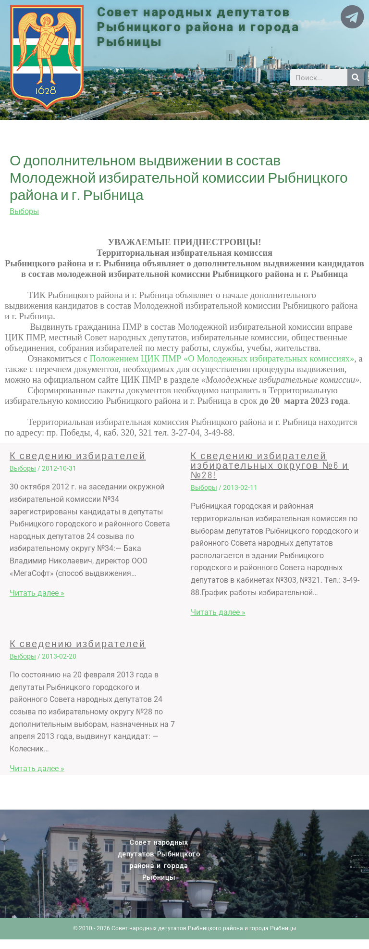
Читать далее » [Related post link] (37, 593)
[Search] (355, 77)
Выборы (24, 211)
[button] (230, 58)
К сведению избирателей (78, 455)
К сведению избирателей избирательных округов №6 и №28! (270, 465)
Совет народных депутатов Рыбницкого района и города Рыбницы (198, 27)
